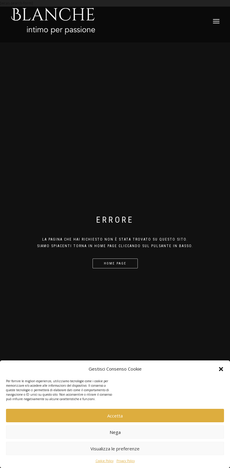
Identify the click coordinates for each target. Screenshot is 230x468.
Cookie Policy (105, 461)
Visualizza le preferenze (115, 449)
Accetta (115, 416)
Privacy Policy (125, 461)
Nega (115, 432)
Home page (115, 263)
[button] (221, 369)
